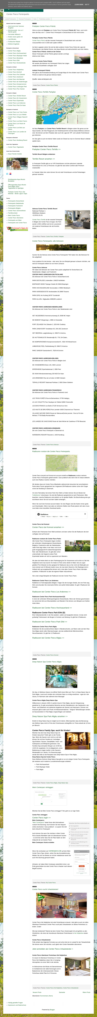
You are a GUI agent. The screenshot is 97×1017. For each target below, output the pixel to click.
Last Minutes (12, 39)
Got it (87, 4)
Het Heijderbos (79, 933)
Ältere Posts (86, 992)
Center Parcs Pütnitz (52, 85)
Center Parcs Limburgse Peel (17, 86)
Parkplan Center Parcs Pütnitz (44, 26)
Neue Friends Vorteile (15, 154)
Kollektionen (36, 495)
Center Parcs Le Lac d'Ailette (17, 114)
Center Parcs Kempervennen (17, 84)
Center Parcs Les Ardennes (16, 103)
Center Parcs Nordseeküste (17, 63)
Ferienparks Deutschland (16, 201)
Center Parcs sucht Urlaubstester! (45, 889)
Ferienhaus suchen (44, 19)
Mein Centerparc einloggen (42, 787)
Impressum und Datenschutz (17, 1005)
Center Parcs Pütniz (38, 40)
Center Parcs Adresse (52, 444)
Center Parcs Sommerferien (17, 210)
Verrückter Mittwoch (14, 34)
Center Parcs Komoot (52, 655)
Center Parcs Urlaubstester (70, 988)
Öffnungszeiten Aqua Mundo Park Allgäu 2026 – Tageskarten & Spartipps (17, 186)
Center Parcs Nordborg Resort (17, 140)
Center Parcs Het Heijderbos (54, 988)
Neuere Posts (37, 992)
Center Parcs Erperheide (16, 100)
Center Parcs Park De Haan (17, 105)
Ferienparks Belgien (14, 208)
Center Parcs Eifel (14, 60)
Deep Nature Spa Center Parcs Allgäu (47, 662)
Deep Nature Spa (63, 783)
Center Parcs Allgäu (51, 783)
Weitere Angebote (13, 44)
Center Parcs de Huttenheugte (17, 81)
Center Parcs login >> (41, 818)
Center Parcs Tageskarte (16, 147)
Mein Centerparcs (38, 822)
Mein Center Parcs (14, 215)
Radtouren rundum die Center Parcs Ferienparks (51, 451)
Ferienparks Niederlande (16, 203)
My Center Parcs (51, 882)
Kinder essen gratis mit (15, 37)
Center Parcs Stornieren (15, 218)
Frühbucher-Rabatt (14, 41)
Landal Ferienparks (10, 19)
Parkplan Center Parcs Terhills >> (46, 149)
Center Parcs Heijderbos (16, 69)
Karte (35, 19)
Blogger (52, 1009)
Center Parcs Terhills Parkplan (44, 92)
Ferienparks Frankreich (15, 206)
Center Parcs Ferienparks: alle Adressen (47, 241)
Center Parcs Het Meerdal (16, 79)
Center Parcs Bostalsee (15, 58)
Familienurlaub (12, 213)
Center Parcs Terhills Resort (17, 96)
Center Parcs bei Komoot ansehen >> (48, 527)
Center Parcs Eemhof (15, 72)
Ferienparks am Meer (15, 220)
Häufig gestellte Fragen (15, 1002)
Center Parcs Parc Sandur (16, 89)
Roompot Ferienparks (25, 19)
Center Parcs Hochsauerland (17, 53)
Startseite (62, 992)
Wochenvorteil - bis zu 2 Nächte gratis (15, 31)
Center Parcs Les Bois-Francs (17, 121)
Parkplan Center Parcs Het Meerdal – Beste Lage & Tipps (17, 192)
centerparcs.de (55, 851)
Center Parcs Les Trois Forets (17, 112)
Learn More (79, 4)
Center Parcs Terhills (38, 219)
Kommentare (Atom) (46, 996)
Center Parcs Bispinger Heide (17, 55)
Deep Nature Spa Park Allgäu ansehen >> (50, 716)
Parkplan (61, 236)
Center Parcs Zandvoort (15, 77)
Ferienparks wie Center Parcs (17, 222)
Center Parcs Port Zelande (16, 74)
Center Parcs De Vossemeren (17, 98)
